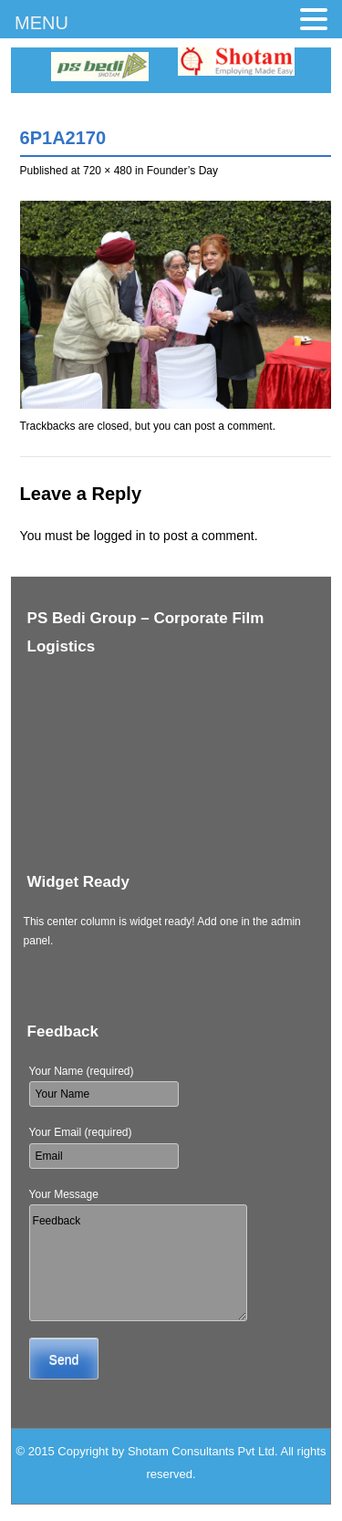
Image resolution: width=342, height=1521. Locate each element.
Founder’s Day (182, 170)
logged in (120, 535)
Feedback (138, 1262)
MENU (41, 23)
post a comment (233, 426)
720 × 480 (107, 170)
